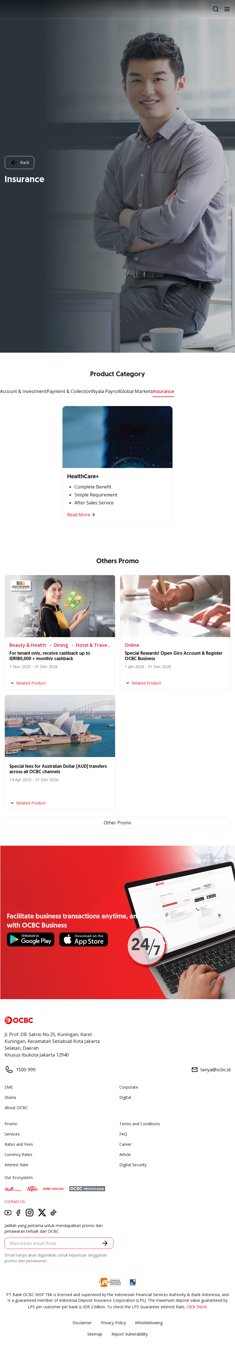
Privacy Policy (113, 1323)
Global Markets (136, 391)
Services (12, 1134)
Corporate (128, 1087)
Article (125, 1154)
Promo (11, 1124)
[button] (105, 1243)
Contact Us (15, 1201)
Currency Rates (18, 1154)
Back (19, 162)
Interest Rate (16, 1165)
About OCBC (16, 1108)
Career (125, 1144)
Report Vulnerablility (129, 1334)
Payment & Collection (69, 391)
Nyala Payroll (106, 391)
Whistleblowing (149, 1323)
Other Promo (117, 823)
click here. (197, 1307)
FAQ (123, 1134)
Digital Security (133, 1165)
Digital (125, 1097)
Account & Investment (23, 391)
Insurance (163, 391)
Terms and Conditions (139, 1124)
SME (9, 1087)
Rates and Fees (19, 1144)
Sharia (10, 1097)
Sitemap (94, 1334)
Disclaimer (82, 1323)
